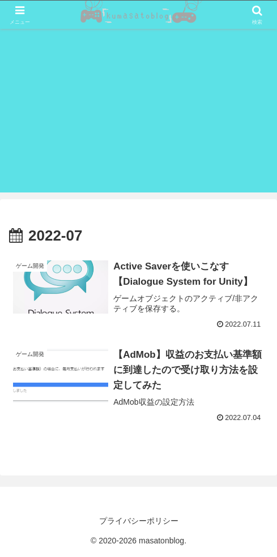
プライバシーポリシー (138, 520)
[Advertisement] (138, 113)
